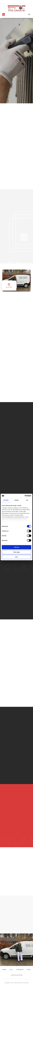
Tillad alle (16, 547)
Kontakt (29, 969)
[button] (3, 14)
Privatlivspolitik (19, 969)
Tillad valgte (16, 552)
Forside (4, 969)
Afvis (16, 557)
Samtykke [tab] (6, 500)
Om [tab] (27, 500)
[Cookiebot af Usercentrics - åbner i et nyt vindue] (24, 496)
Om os (11, 969)
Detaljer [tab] (16, 500)
